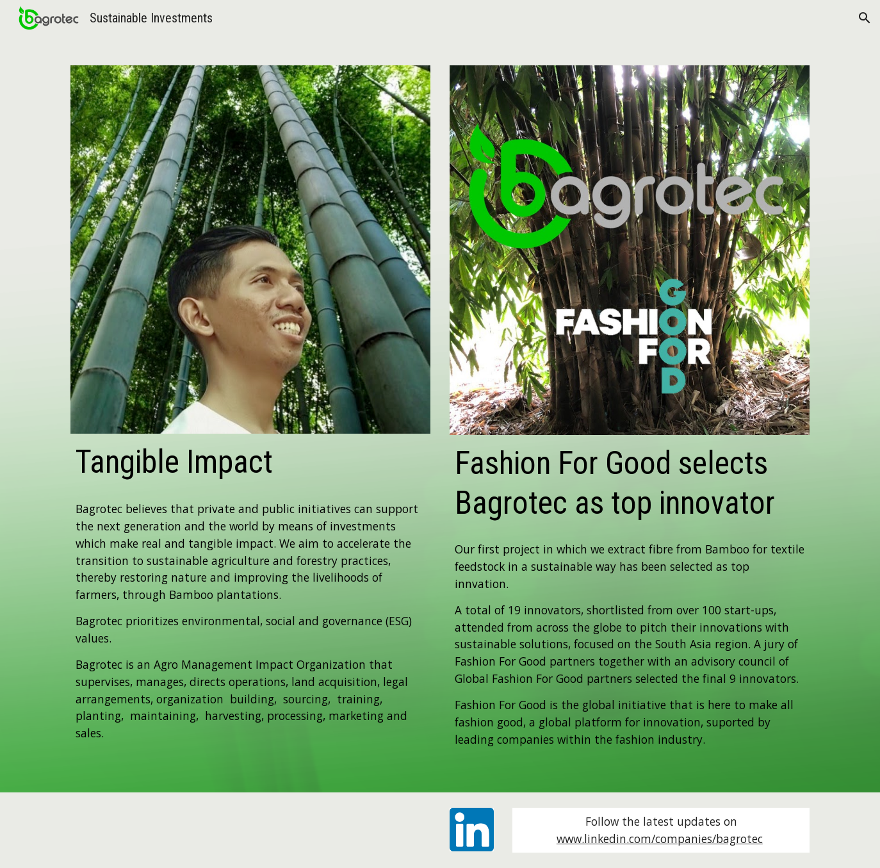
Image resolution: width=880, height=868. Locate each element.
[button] (864, 18)
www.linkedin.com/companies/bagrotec (660, 838)
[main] (250, 462)
